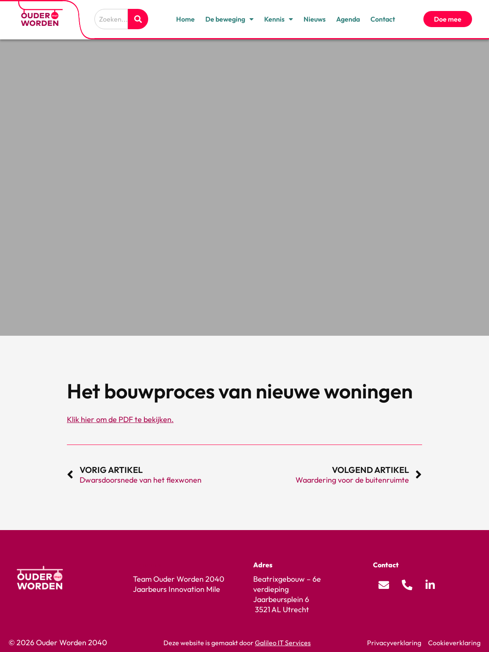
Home (185, 19)
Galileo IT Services (283, 642)
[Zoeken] (138, 19)
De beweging (229, 19)
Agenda (348, 19)
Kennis (278, 19)
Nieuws (315, 19)
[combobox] (111, 19)
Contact (382, 19)
